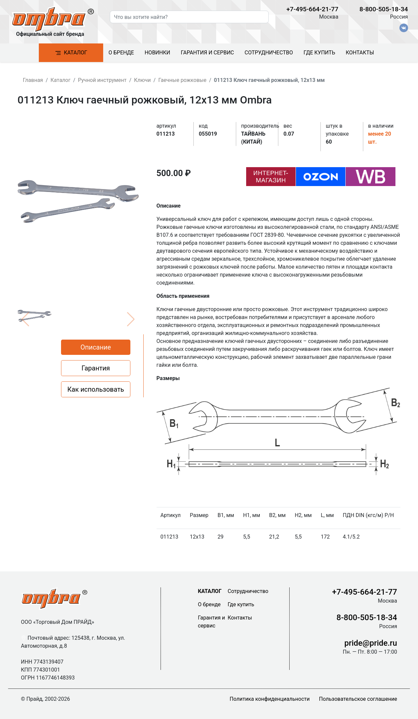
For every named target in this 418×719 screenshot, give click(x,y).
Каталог (71, 52)
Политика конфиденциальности (270, 699)
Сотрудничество (268, 52)
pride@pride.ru (370, 643)
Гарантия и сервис (207, 52)
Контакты (360, 52)
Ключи (142, 80)
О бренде (121, 52)
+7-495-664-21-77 (312, 9)
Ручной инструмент (102, 80)
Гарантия (96, 368)
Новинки (157, 52)
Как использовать (95, 389)
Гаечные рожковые (182, 80)
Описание (96, 347)
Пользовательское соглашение (358, 699)
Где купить (319, 52)
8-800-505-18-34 (384, 9)
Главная (33, 80)
